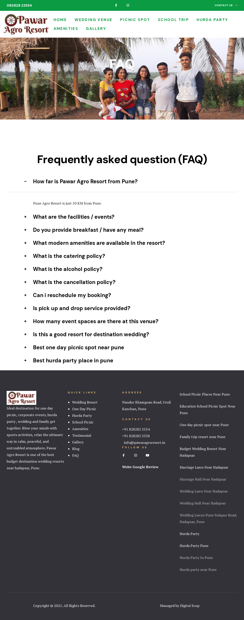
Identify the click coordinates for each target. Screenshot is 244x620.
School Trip (173, 19)
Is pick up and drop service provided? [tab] (77, 314)
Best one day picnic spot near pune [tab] (74, 354)
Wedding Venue (93, 19)
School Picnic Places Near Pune (205, 394)
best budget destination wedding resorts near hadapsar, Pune (35, 461)
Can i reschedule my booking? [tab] (67, 301)
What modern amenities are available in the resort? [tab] (94, 249)
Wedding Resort (85, 402)
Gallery (96, 28)
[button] (226, 5)
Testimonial (81, 435)
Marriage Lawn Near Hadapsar (204, 467)
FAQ (75, 455)
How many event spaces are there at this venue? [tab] (91, 327)
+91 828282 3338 (136, 435)
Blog (75, 448)
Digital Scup (190, 605)
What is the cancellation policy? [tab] (69, 288)
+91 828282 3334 (136, 429)
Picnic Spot (135, 19)
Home (60, 19)
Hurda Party (212, 19)
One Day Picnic (84, 408)
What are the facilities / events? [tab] (69, 223)
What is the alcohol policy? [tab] (63, 275)
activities (25, 434)
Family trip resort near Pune (202, 436)
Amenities (66, 28)
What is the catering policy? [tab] (64, 262)
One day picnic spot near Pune (204, 424)
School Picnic (83, 422)
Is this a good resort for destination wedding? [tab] (86, 341)
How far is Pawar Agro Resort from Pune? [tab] (81, 188)
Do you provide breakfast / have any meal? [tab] (84, 236)
